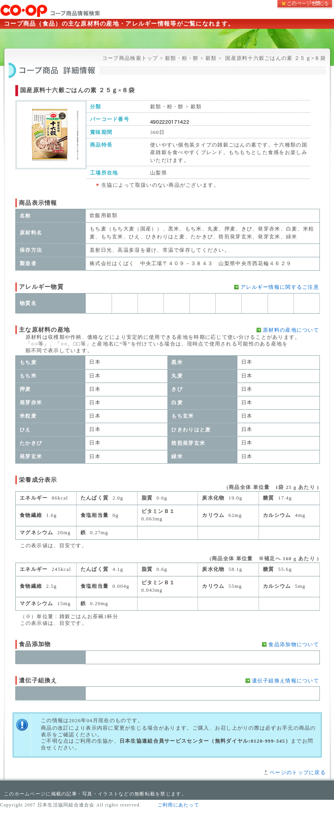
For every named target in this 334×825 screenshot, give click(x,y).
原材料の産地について (291, 330)
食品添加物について (293, 644)
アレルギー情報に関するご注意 (279, 287)
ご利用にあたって (178, 805)
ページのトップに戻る (298, 772)
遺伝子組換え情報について (285, 681)
